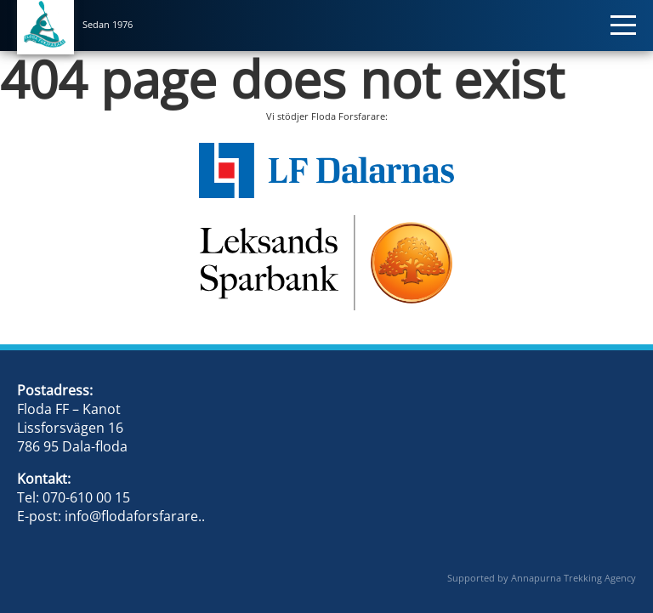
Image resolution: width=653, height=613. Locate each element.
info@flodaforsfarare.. (135, 516)
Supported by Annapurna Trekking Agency (541, 577)
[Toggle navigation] (627, 21)
